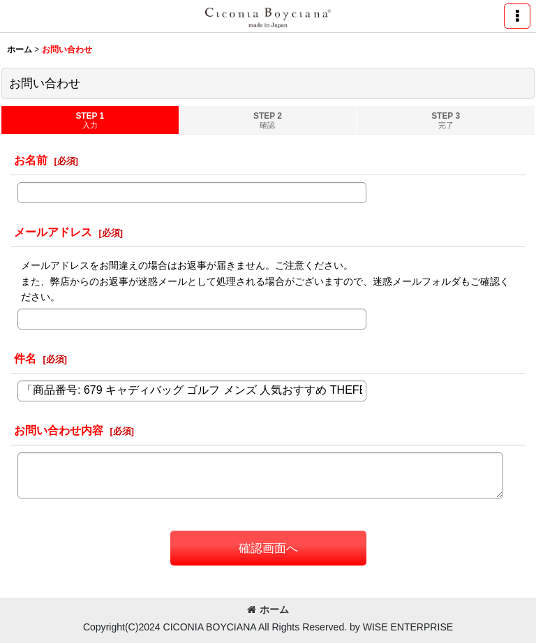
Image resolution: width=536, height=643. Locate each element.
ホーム (268, 609)
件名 (25, 358)
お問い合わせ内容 (58, 430)
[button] (517, 16)
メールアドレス (53, 232)
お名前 (30, 160)
